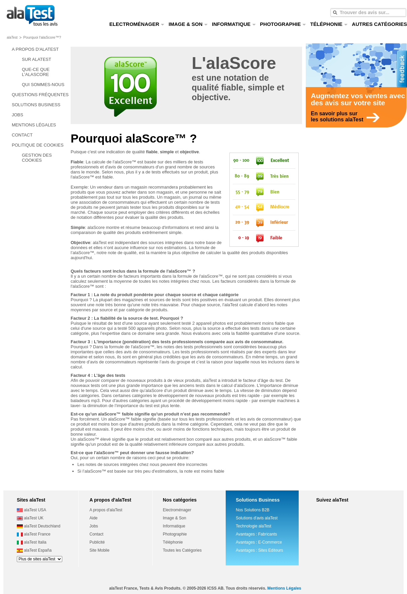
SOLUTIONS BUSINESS (36, 104)
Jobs (93, 526)
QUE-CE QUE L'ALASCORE (35, 72)
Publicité (97, 542)
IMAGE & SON (188, 24)
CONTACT (22, 134)
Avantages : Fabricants (256, 534)
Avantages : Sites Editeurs (259, 550)
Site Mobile (99, 550)
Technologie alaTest (253, 526)
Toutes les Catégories (182, 550)
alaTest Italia (31, 542)
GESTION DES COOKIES (37, 158)
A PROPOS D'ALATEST (35, 49)
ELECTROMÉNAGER (136, 24)
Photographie (175, 534)
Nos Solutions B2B (252, 510)
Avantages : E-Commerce (259, 542)
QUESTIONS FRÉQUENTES (40, 94)
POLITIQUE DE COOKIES (38, 145)
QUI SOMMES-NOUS (43, 84)
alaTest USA (31, 510)
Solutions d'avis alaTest (257, 518)
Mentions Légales (284, 588)
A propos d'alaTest (105, 510)
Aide (93, 518)
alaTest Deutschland (38, 526)
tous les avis (32, 16)
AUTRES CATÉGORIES (379, 24)
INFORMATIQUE (234, 24)
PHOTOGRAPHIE (283, 24)
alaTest (12, 37)
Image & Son (174, 518)
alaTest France (33, 534)
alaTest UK (30, 518)
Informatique (174, 526)
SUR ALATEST (36, 59)
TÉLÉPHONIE (329, 24)
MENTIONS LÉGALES (34, 124)
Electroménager (177, 510)
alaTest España (34, 550)
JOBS (17, 114)
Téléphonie (173, 542)
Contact (96, 534)
